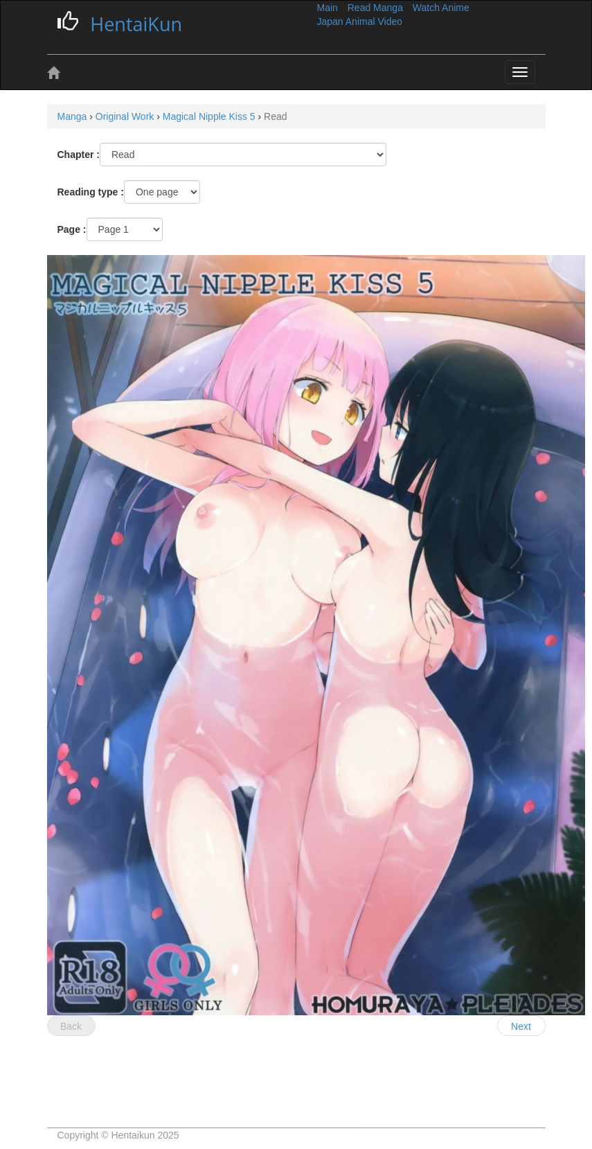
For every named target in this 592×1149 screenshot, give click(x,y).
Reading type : (90, 192)
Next (521, 1026)
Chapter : (78, 154)
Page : (72, 229)
